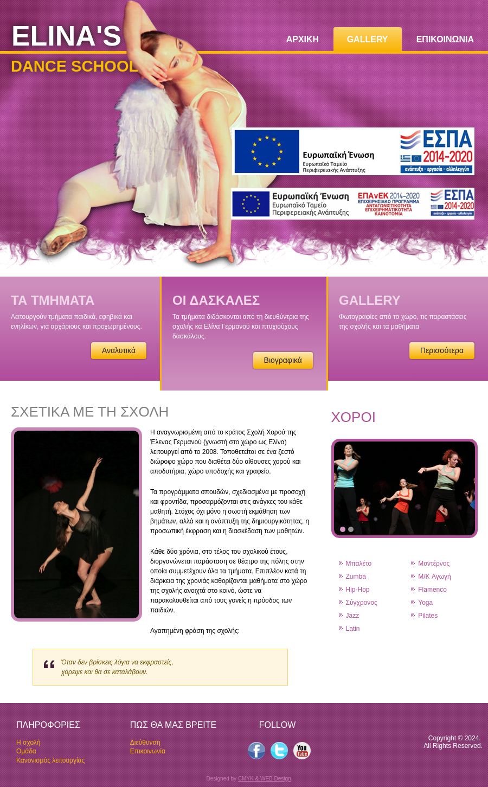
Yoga (425, 602)
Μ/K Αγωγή (434, 576)
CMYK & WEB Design (264, 779)
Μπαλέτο (359, 563)
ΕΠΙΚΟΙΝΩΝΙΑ (445, 39)
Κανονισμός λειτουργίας (50, 760)
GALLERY (367, 39)
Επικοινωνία (147, 751)
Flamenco (432, 589)
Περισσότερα (442, 350)
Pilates (428, 615)
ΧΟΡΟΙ (353, 417)
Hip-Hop (358, 589)
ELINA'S (66, 36)
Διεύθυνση (145, 742)
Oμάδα (26, 751)
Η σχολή (28, 742)
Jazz (352, 615)
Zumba (356, 576)
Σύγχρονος (361, 602)
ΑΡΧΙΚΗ (302, 39)
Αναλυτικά (119, 350)
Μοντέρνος (434, 563)
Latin (353, 628)
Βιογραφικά (283, 360)
